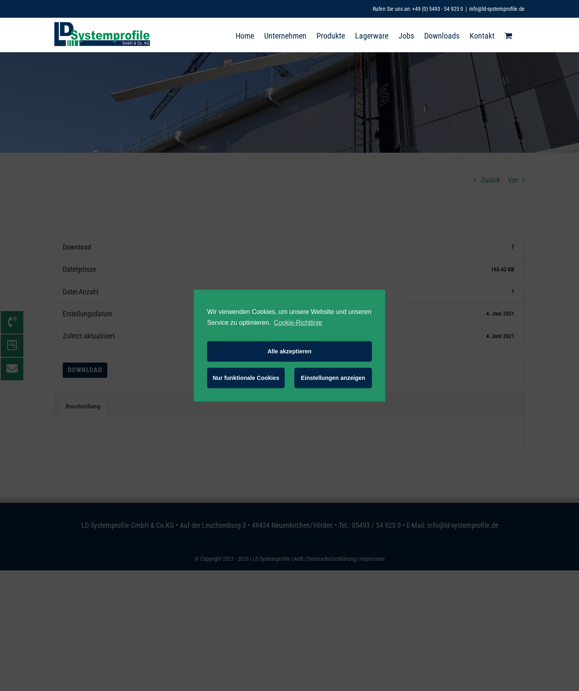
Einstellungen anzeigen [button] (333, 378)
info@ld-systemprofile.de (497, 9)
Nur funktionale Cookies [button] (246, 378)
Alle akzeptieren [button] (289, 351)
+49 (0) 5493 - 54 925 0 (437, 9)
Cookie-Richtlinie (298, 322)
